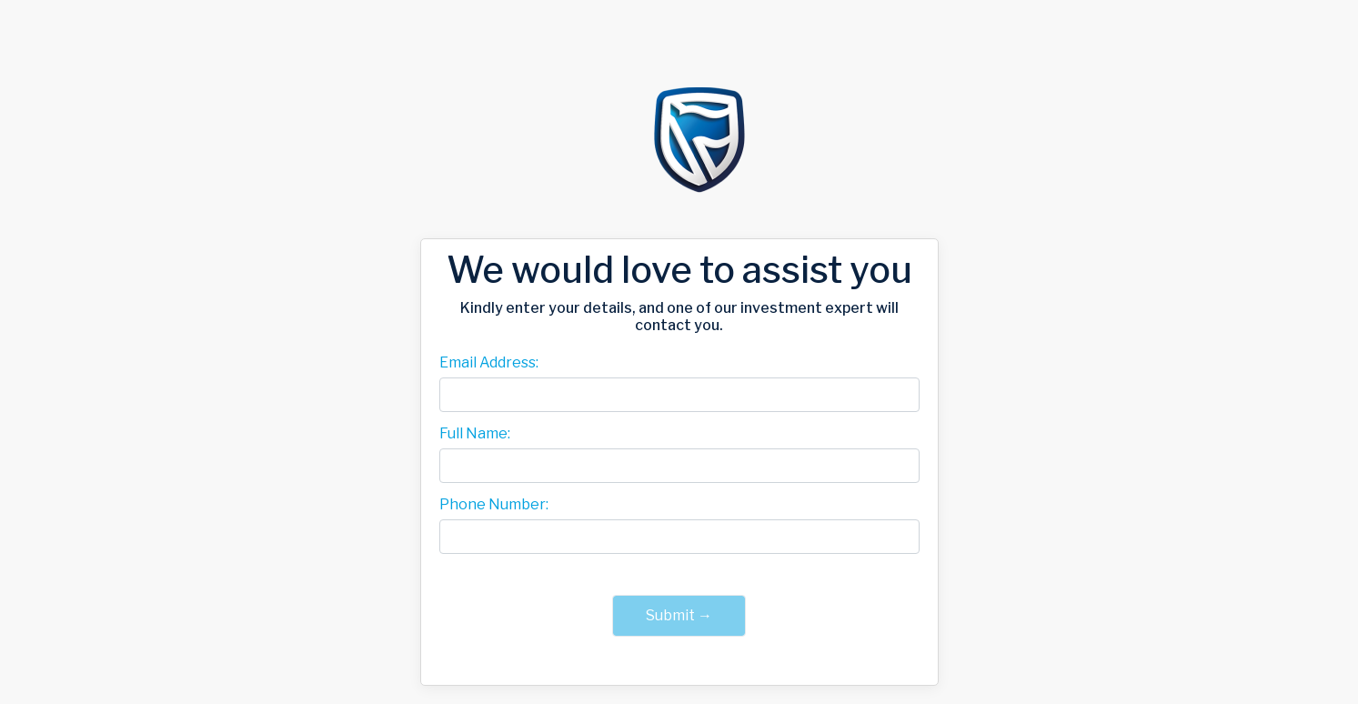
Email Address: (488, 363)
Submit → (679, 615)
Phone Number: (493, 505)
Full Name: (474, 434)
